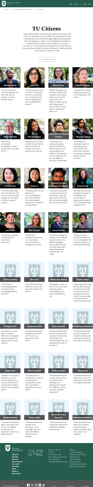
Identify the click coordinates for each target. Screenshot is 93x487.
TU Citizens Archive (47, 59)
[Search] (74, 4)
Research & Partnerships (75, 458)
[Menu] (85, 4)
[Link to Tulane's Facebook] (36, 485)
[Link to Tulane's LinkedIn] (39, 485)
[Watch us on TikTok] (43, 485)
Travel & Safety (76, 452)
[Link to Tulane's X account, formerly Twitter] (32, 485)
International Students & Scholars (78, 462)
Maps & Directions (16, 472)
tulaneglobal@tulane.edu (57, 461)
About (72, 449)
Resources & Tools (78, 454)
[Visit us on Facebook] (28, 485)
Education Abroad (77, 466)
